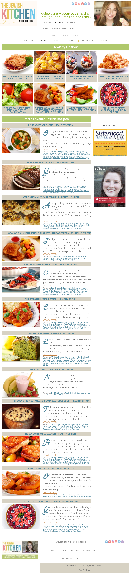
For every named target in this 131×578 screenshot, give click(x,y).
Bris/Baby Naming (81, 152)
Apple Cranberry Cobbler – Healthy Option (17, 77)
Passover (64, 155)
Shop (72, 29)
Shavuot (46, 156)
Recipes (59, 22)
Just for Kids (72, 258)
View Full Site (84, 570)
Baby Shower (69, 152)
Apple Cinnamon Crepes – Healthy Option (113, 77)
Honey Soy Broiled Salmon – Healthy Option (50, 434)
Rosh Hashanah (78, 155)
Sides (57, 427)
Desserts (52, 225)
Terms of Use (89, 550)
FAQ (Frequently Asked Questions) (63, 550)
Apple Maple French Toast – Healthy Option (49, 77)
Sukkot (68, 156)
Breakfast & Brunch (74, 223)
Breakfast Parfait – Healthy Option (81, 77)
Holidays (70, 22)
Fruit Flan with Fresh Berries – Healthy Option (51, 264)
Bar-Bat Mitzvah (66, 186)
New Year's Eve (79, 189)
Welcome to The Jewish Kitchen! (71, 542)
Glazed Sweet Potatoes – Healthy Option (51, 468)
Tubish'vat (56, 158)
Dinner (51, 188)
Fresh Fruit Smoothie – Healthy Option (50, 369)
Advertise (67, 558)
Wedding (64, 192)
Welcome (47, 22)
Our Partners (110, 125)
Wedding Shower (75, 158)
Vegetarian (64, 158)
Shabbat (87, 155)
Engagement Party (49, 153)
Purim (70, 155)
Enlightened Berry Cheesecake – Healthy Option (113, 110)
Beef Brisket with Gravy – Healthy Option (50, 162)
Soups (62, 156)
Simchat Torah (54, 156)
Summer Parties (76, 156)
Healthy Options (74, 153)
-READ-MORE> (50, 149)
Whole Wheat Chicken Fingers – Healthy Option (81, 109)
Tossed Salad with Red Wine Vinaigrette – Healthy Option (17, 110)
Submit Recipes (59, 29)
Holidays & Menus (55, 189)
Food (58, 153)
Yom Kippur (85, 158)
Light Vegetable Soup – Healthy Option (50, 125)
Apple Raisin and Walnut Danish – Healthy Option (50, 197)
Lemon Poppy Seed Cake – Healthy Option (50, 333)
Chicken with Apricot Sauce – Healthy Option (51, 299)
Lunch (76, 325)
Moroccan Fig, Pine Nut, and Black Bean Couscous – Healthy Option (50, 401)
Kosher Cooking (54, 155)
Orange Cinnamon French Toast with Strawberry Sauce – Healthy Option (49, 110)
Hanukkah (64, 153)
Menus (46, 29)
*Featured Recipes (57, 152)
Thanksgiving (47, 158)
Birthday (75, 186)
